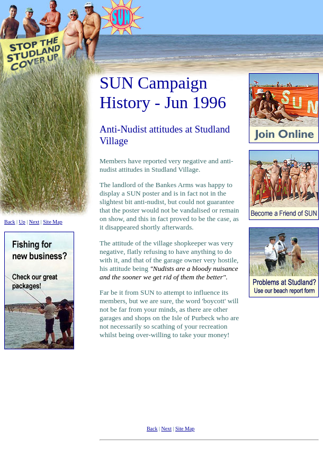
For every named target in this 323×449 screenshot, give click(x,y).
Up (22, 222)
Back (9, 222)
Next (34, 222)
